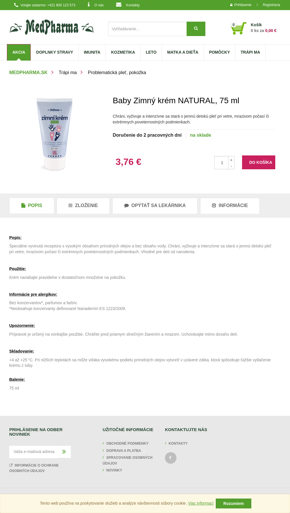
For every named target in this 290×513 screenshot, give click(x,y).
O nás (96, 4)
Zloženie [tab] (83, 205)
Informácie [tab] (230, 205)
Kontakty (128, 4)
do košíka (260, 162)
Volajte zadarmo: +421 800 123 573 (43, 5)
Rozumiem (233, 503)
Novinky (114, 470)
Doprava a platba (123, 451)
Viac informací (200, 503)
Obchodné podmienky (127, 443)
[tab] (155, 205)
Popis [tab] (31, 205)
